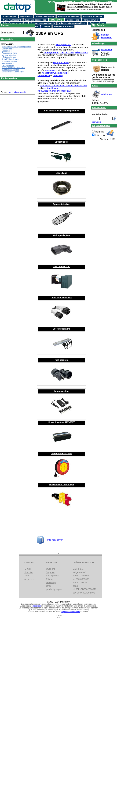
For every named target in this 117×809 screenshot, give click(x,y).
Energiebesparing (61, 329)
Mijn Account (98, 25)
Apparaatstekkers (61, 204)
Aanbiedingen (9, 16)
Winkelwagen (98, 43)
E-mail (27, 569)
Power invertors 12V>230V (61, 422)
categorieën (36, 606)
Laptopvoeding (61, 391)
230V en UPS (56, 20)
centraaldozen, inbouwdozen (48, 89)
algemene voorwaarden (70, 612)
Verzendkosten (99, 60)
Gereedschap (73, 20)
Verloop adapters (61, 235)
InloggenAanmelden (106, 36)
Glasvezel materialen (92, 16)
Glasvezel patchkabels (68, 16)
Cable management (12, 20)
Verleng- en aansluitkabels (43, 23)
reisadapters (81, 52)
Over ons (50, 2)
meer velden (96, 122)
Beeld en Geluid (97, 23)
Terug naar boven (54, 539)
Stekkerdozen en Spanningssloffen (61, 111)
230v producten (63, 44)
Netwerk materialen (45, 16)
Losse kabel (62, 173)
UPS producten (61, 62)
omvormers (51, 70)
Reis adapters (61, 360)
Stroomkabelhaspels (61, 453)
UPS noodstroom (61, 266)
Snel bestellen (99, 107)
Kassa (95, 85)
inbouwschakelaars (62, 90)
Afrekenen (106, 94)
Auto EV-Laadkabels (62, 297)
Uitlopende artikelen (63, 26)
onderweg (58, 75)
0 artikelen (106, 49)
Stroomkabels (61, 142)
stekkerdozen (67, 52)
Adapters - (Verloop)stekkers (72, 23)
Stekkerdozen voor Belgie (61, 484)
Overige (46, 26)
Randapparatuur (90, 20)
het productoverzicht (17, 92)
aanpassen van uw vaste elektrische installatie (63, 85)
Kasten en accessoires (35, 20)
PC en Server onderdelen (14, 23)
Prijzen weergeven (101, 125)
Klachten (28, 572)
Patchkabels (26, 16)
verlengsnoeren (51, 52)
